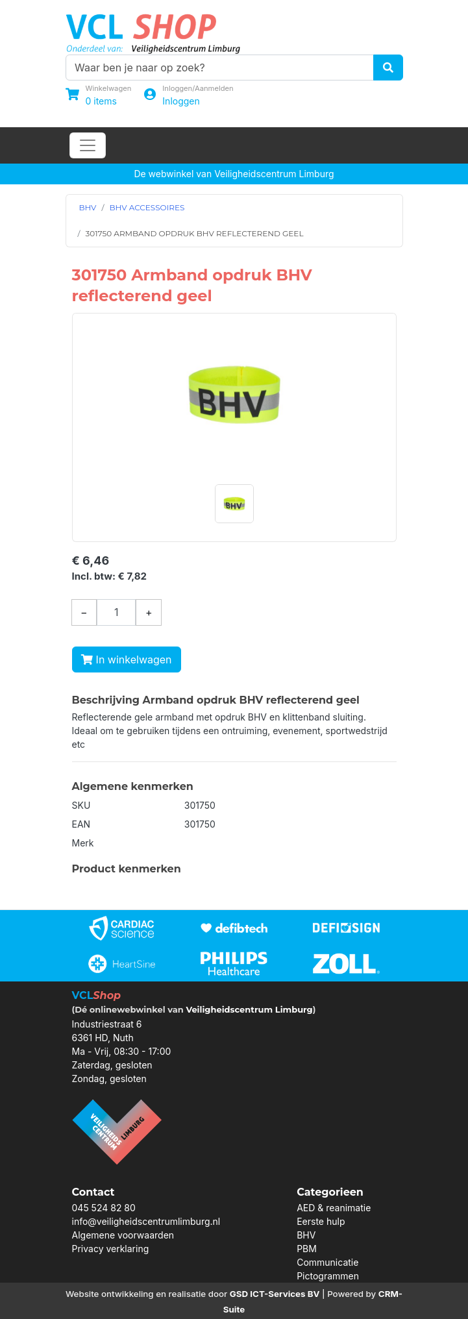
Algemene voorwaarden (123, 1234)
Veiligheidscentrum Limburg (249, 1009)
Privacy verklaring (110, 1248)
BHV (88, 207)
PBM (307, 1248)
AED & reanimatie (334, 1207)
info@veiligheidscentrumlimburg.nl (146, 1221)
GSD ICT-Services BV (275, 1293)
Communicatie (327, 1262)
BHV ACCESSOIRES (147, 207)
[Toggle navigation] (87, 145)
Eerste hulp (321, 1221)
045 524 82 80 (104, 1207)
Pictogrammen (328, 1275)
